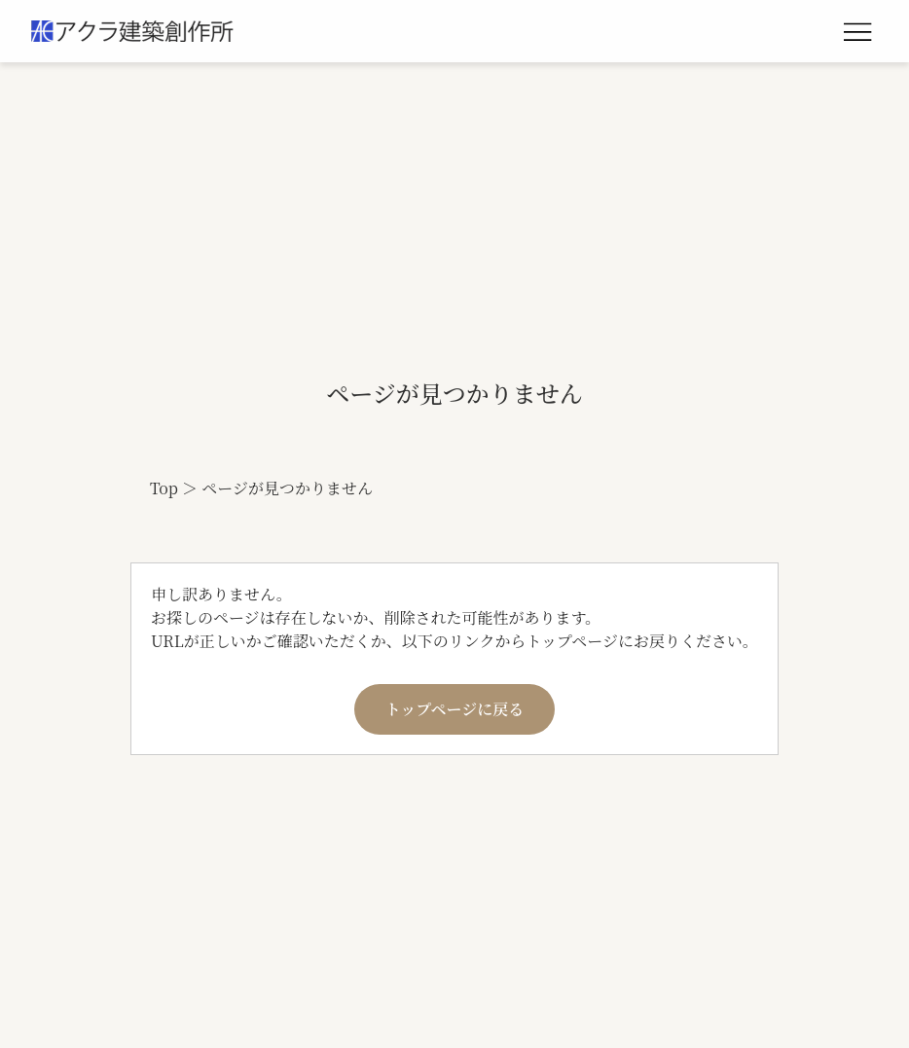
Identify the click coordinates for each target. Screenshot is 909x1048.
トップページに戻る (455, 709)
